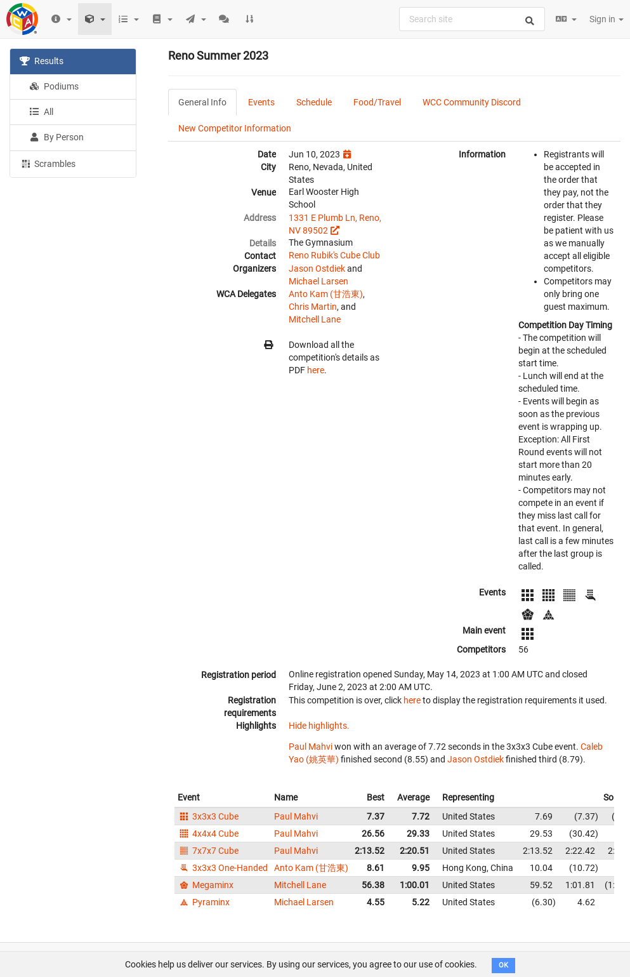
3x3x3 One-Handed (223, 868)
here (315, 370)
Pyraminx (204, 902)
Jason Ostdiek (317, 268)
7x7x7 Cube (208, 851)
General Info (202, 102)
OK (503, 965)
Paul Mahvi (310, 746)
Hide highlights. (319, 726)
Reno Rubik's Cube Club (334, 255)
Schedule (314, 102)
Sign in (606, 19)
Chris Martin (313, 307)
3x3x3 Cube (208, 816)
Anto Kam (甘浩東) (326, 294)
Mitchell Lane (315, 319)
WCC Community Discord (472, 102)
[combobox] (472, 19)
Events (261, 102)
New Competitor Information (234, 128)
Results (41, 61)
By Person (56, 137)
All (41, 112)
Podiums (54, 86)
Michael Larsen (318, 281)
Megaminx (205, 885)
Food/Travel (377, 102)
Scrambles (47, 163)
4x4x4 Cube (208, 833)
